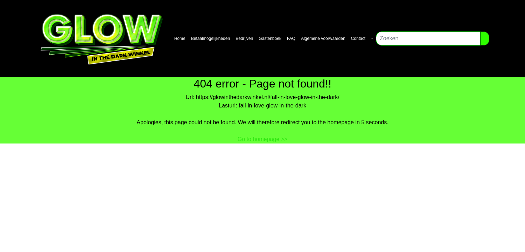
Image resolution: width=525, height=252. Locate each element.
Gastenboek (270, 38)
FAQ (291, 38)
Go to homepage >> (262, 139)
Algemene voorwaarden (323, 38)
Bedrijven (244, 38)
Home (180, 38)
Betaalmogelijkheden (210, 38)
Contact (358, 38)
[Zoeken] (428, 38)
